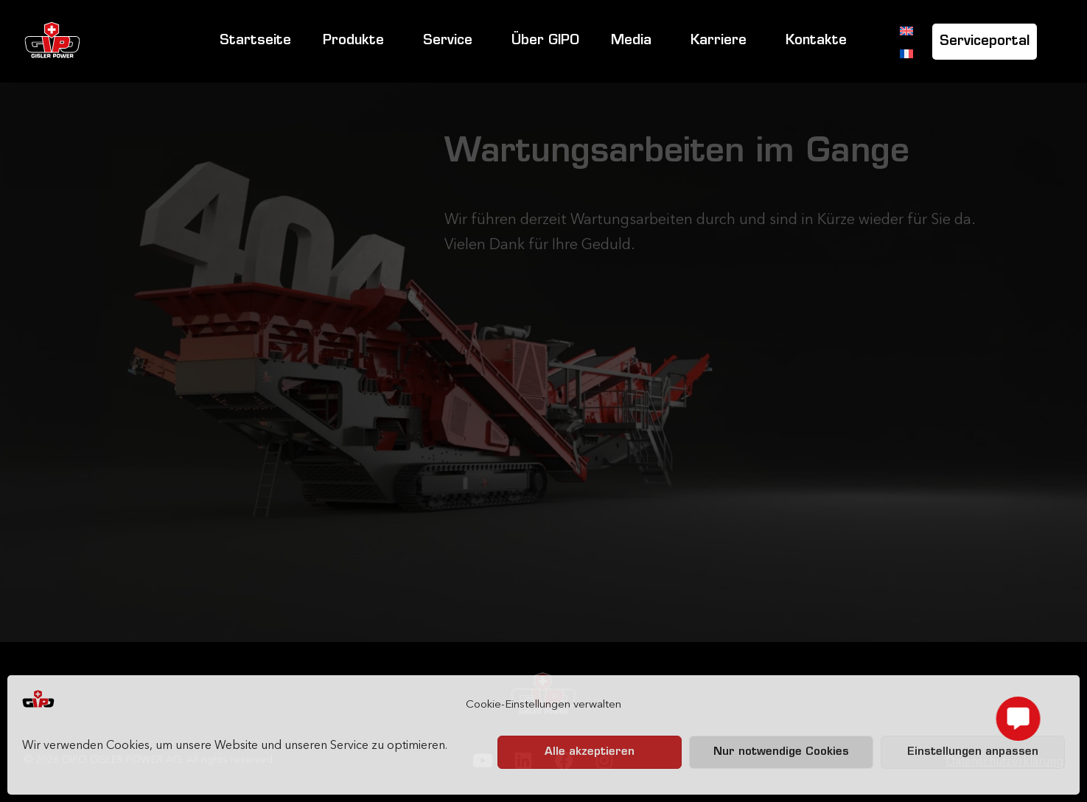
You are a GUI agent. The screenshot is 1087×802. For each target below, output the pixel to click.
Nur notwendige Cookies (781, 752)
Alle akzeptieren (590, 752)
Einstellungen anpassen (972, 752)
